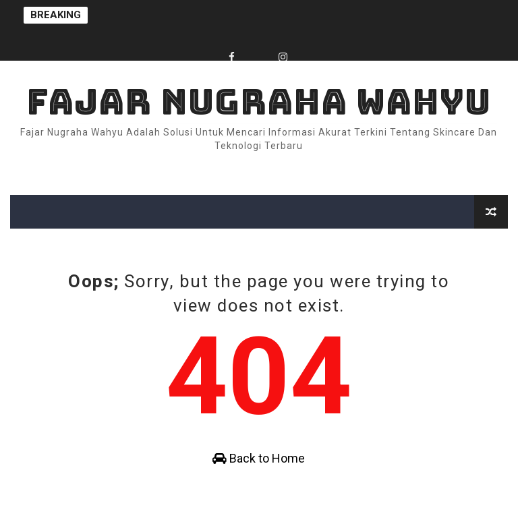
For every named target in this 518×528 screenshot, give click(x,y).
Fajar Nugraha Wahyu (258, 101)
